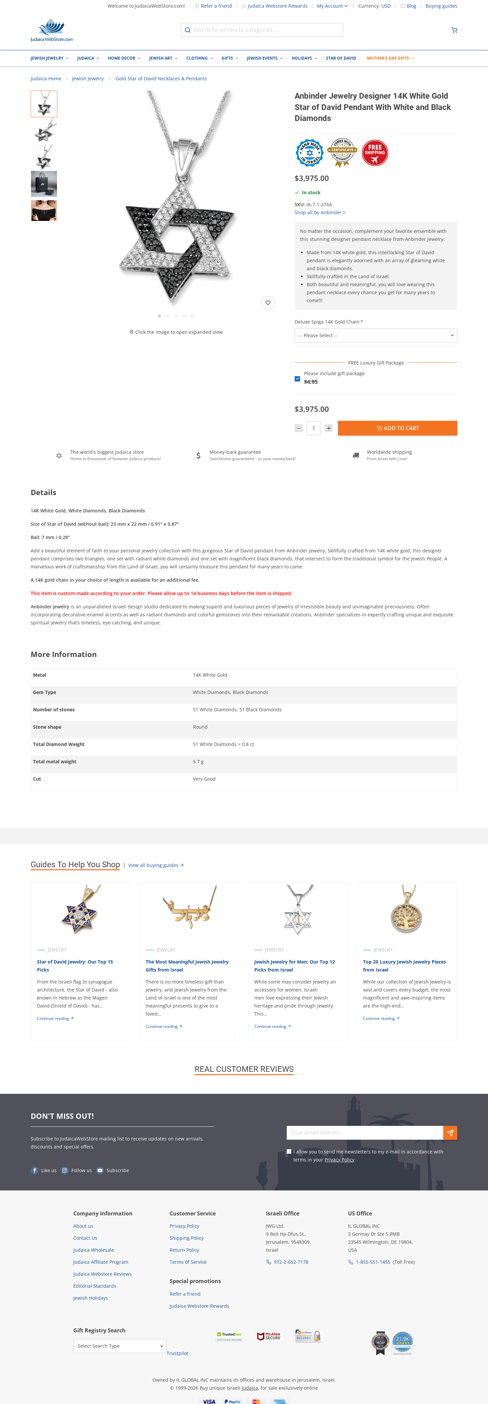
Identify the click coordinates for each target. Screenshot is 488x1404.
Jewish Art (160, 58)
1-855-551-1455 (373, 1262)
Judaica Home (46, 78)
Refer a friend (213, 6)
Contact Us (85, 1238)
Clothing (197, 58)
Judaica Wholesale (93, 1250)
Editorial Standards (94, 1286)
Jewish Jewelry (47, 58)
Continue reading (55, 1018)
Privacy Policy (339, 1159)
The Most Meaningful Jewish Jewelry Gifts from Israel (187, 966)
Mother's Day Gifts (388, 58)
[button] (176, 201)
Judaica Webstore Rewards (274, 6)
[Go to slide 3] (176, 316)
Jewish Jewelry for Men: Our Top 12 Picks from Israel (294, 966)
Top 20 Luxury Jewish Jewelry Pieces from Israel (404, 966)
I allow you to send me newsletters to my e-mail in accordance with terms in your (368, 1155)
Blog (411, 6)
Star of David (341, 58)
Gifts (227, 58)
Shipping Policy (187, 1238)
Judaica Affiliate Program (100, 1262)
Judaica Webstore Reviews (102, 1274)
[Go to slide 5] (192, 316)
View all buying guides (156, 865)
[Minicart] (454, 30)
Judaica (85, 58)
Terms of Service (188, 1262)
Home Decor (121, 58)
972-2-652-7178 (291, 1262)
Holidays (302, 58)
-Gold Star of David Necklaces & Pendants (160, 78)
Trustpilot (177, 1353)
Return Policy (184, 1250)
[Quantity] (314, 428)
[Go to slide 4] (184, 316)
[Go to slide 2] (167, 316)
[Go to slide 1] (159, 316)
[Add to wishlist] (268, 303)
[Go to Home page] (52, 30)
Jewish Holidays (90, 1298)
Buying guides (441, 6)
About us (83, 1226)
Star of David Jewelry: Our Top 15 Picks (75, 966)
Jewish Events (262, 58)
